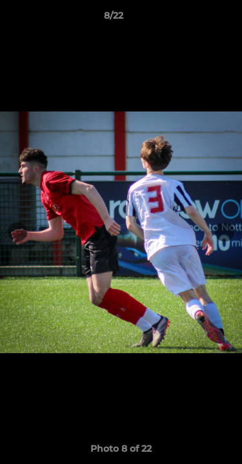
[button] (195, 18)
